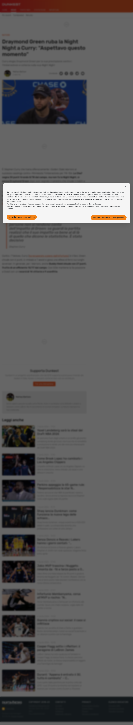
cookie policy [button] (119, 192)
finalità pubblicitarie (36, 199)
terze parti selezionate (44, 194)
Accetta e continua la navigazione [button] (108, 218)
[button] (125, 189)
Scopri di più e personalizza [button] (22, 217)
